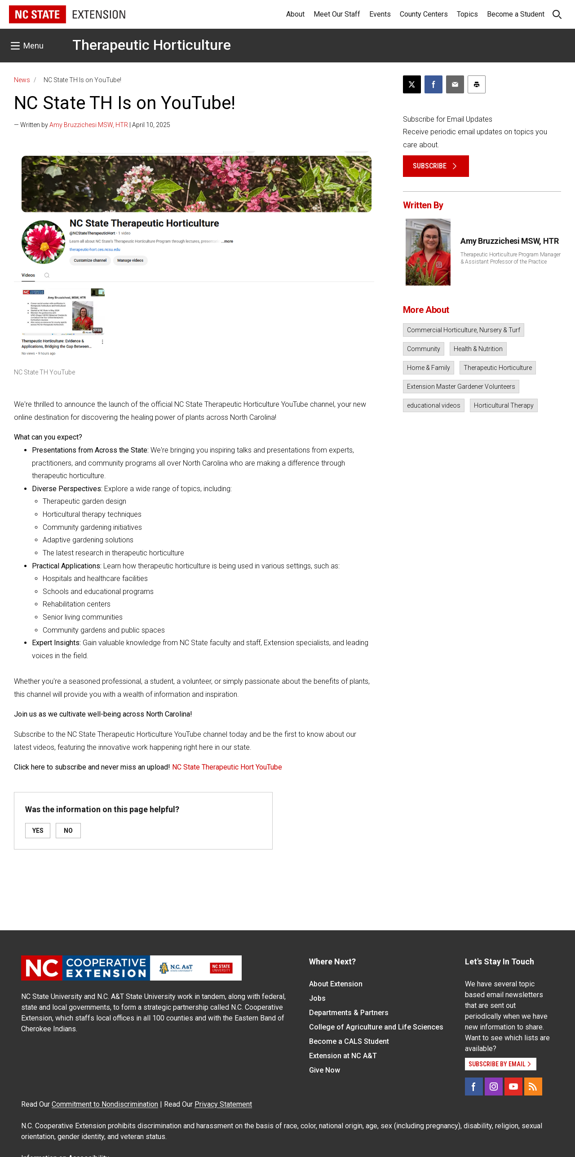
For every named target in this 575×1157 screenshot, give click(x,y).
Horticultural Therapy (504, 405)
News (22, 80)
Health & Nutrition (478, 348)
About (295, 14)
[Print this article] (477, 84)
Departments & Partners (349, 1012)
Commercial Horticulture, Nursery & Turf (463, 330)
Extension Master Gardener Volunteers (461, 386)
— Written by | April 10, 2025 (92, 124)
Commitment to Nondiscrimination (105, 1104)
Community (423, 348)
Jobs (317, 998)
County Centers (424, 14)
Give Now (324, 1070)
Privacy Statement (223, 1104)
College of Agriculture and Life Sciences (376, 1027)
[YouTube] (513, 1086)
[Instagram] (494, 1086)
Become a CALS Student (349, 1041)
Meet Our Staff (337, 14)
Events (380, 14)
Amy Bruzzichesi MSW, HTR (88, 124)
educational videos (433, 405)
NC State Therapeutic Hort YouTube (227, 767)
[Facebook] (474, 1086)
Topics (467, 14)
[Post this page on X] (412, 84)
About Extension (336, 984)
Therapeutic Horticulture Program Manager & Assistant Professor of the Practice (510, 258)
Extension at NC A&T (343, 1055)
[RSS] (533, 1086)
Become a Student (515, 14)
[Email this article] (455, 84)
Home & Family (428, 367)
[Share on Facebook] (433, 84)
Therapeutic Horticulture (151, 44)
